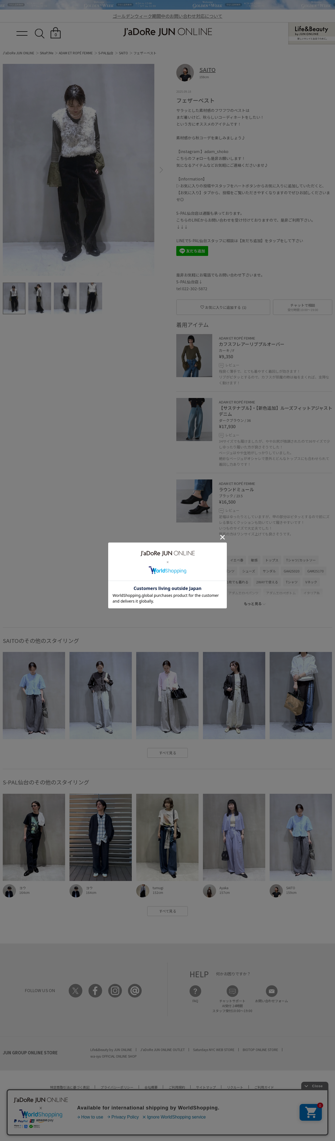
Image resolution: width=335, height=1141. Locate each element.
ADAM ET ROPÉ (190, 560)
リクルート (235, 1087)
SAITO (123, 52)
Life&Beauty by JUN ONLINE (111, 1049)
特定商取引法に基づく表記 (70, 1087)
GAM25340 (187, 582)
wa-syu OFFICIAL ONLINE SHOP (113, 1056)
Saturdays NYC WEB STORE (214, 1049)
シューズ (248, 571)
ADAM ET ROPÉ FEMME (76, 52)
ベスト (184, 571)
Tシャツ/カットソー (301, 560)
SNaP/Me (46, 52)
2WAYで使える (267, 582)
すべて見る (167, 752)
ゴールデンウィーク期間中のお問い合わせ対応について (167, 16)
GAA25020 (292, 571)
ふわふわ (214, 593)
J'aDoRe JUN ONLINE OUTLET (162, 1049)
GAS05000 (211, 582)
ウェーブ (216, 560)
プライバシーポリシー (117, 1087)
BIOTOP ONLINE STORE (260, 1049)
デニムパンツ (224, 571)
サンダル (269, 571)
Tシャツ (292, 582)
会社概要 (151, 1087)
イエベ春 (236, 560)
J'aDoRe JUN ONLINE (18, 52)
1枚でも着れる (238, 582)
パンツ (202, 571)
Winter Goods (189, 593)
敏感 (254, 560)
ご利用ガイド (264, 1087)
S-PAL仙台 (105, 52)
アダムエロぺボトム (281, 593)
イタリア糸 (311, 593)
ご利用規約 (177, 1087)
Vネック (311, 582)
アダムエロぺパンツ (243, 593)
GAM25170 (315, 571)
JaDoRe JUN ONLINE (167, 32)
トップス (271, 560)
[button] (161, 170)
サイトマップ (206, 1087)
